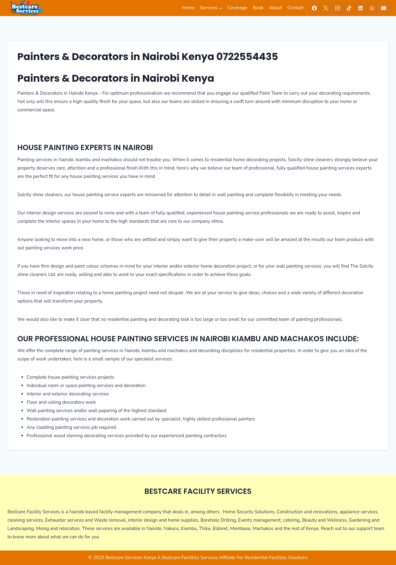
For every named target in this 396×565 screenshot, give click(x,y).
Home (188, 8)
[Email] (384, 8)
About (275, 8)
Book (258, 8)
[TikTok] (349, 8)
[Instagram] (337, 8)
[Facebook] (314, 8)
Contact (295, 8)
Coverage (237, 8)
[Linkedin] (360, 8)
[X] (326, 8)
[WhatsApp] (372, 8)
